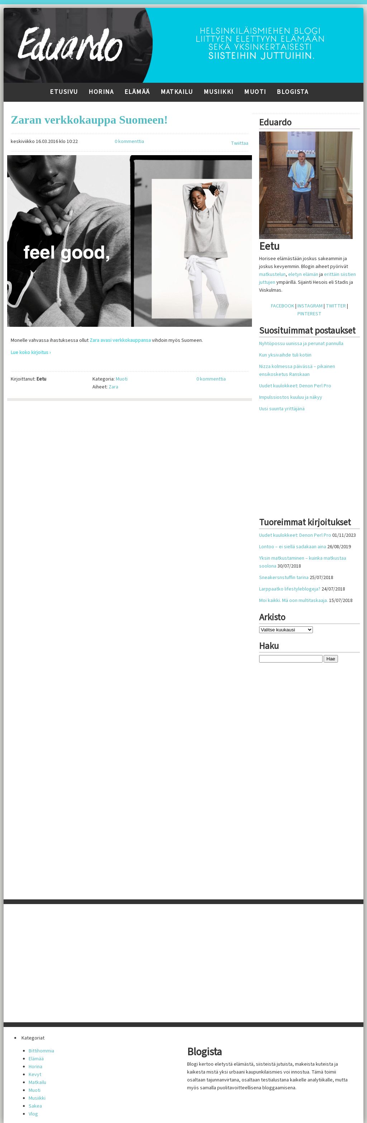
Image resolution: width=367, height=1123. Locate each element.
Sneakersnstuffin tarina (284, 577)
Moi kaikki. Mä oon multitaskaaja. (293, 600)
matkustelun (272, 274)
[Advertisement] (313, 465)
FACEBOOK (282, 306)
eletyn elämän (303, 274)
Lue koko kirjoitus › (31, 352)
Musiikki (219, 91)
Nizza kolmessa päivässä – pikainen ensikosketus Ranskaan (297, 370)
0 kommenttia (129, 141)
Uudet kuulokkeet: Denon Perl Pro (295, 386)
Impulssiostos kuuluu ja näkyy (290, 397)
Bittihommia (41, 1051)
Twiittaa (239, 143)
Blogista (292, 91)
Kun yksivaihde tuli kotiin (285, 355)
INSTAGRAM (310, 306)
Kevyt (35, 1074)
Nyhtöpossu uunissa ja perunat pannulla (301, 343)
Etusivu (64, 91)
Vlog (33, 1114)
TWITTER (336, 306)
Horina (101, 91)
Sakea (35, 1106)
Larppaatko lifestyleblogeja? (289, 589)
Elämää (137, 91)
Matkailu (177, 91)
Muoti (255, 91)
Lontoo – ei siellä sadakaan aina (292, 546)
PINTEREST (309, 313)
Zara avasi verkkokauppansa (120, 340)
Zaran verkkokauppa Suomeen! (89, 119)
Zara (113, 387)
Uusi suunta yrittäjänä (282, 408)
